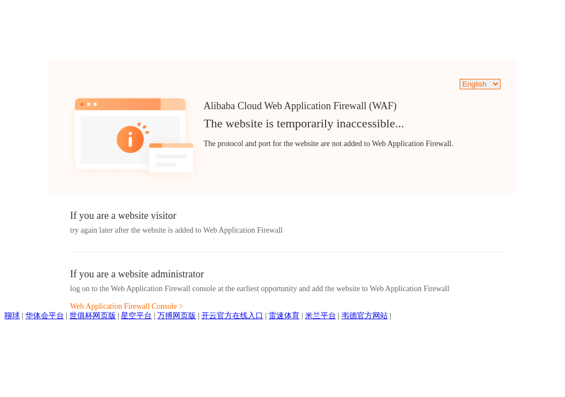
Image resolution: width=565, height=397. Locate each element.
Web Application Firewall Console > (126, 306)
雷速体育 (284, 316)
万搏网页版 (176, 316)
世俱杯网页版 (93, 316)
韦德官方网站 (365, 316)
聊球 (12, 316)
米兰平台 (320, 316)
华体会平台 (44, 316)
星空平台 (136, 316)
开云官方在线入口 (232, 316)
